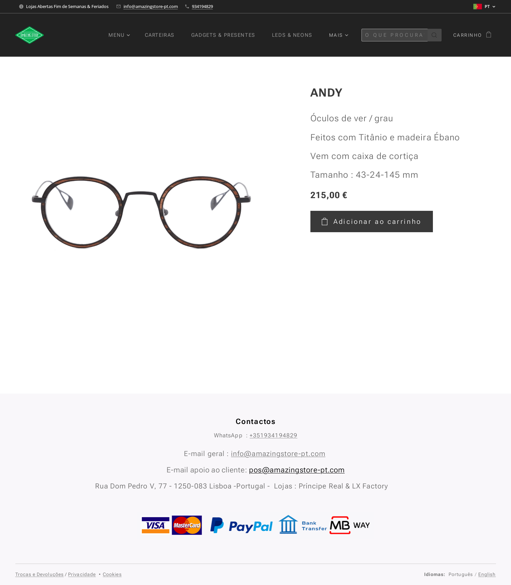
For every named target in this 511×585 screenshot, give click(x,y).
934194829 (202, 6)
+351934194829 (273, 435)
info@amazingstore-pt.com (150, 6)
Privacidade (82, 574)
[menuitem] (118, 35)
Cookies (112, 574)
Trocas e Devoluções (39, 574)
